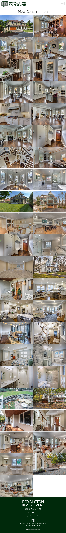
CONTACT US (33, 512)
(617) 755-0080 (33, 516)
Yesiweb (37, 529)
